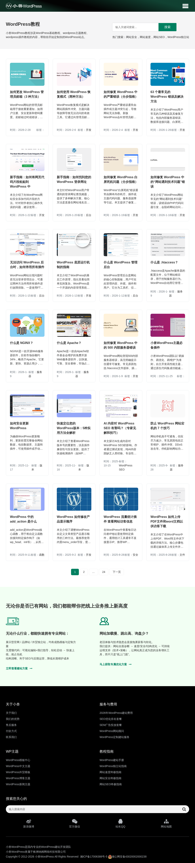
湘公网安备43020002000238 (127, 856)
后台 (88, 215)
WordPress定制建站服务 (114, 737)
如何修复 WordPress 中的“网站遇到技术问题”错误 (167, 181)
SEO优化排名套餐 (111, 718)
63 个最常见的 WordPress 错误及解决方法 (166, 96)
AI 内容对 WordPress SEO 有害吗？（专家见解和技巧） (120, 428)
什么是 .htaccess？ (164, 262)
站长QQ (120, 823)
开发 (88, 129)
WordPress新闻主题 (18, 784)
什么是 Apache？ (69, 343)
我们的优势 (13, 718)
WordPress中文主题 (18, 766)
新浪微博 (29, 823)
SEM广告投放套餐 (111, 725)
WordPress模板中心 (18, 760)
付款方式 (11, 731)
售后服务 (11, 725)
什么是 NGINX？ (21, 343)
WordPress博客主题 (18, 778)
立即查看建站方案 (19, 668)
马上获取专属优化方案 (116, 664)
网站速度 (145, 37)
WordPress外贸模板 (18, 772)
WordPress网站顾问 (112, 731)
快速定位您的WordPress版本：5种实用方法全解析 (74, 428)
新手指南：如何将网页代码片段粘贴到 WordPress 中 (27, 181)
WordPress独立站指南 (113, 766)
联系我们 (11, 737)
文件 (182, 554)
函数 (42, 554)
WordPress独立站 (178, 37)
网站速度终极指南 (110, 772)
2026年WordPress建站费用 (116, 712)
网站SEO (159, 37)
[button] (185, 6)
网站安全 (131, 37)
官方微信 (74, 823)
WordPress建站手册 (112, 760)
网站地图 (166, 823)
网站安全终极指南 (110, 778)
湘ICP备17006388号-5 (93, 856)
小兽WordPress (44, 856)
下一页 (117, 571)
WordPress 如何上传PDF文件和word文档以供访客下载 (166, 521)
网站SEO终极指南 (111, 784)
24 (103, 571)
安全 (135, 554)
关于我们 (11, 712)
